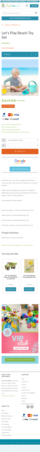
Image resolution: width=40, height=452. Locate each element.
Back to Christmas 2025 (13, 25)
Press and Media (6, 430)
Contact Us (25, 382)
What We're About (7, 416)
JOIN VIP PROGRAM (8, 106)
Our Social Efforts (7, 427)
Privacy (24, 384)
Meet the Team (6, 419)
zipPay (23, 401)
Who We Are (5, 413)
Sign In (28, 449)
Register (20, 449)
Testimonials (5, 424)
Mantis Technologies (34, 442)
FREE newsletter (7, 435)
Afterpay (24, 398)
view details (11, 289)
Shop (35, 5)
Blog (3, 410)
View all (8, 48)
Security (24, 387)
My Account (11, 449)
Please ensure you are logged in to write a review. (17, 245)
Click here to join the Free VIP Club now (20, 360)
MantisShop (27, 445)
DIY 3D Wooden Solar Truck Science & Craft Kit (11, 277)
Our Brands (5, 421)
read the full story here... (9, 396)
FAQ (23, 379)
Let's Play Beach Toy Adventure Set (29, 276)
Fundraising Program (28, 404)
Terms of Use (25, 390)
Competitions (5, 432)
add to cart (20, 151)
